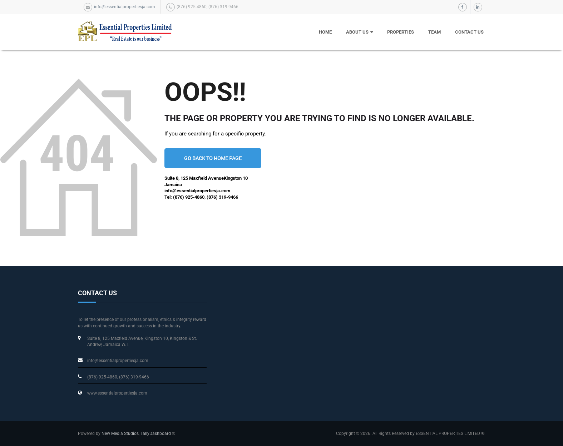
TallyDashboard (155, 433)
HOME (325, 32)
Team (434, 32)
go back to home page (213, 158)
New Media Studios (120, 433)
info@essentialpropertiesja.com (124, 6)
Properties (400, 32)
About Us (357, 32)
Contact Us (469, 32)
